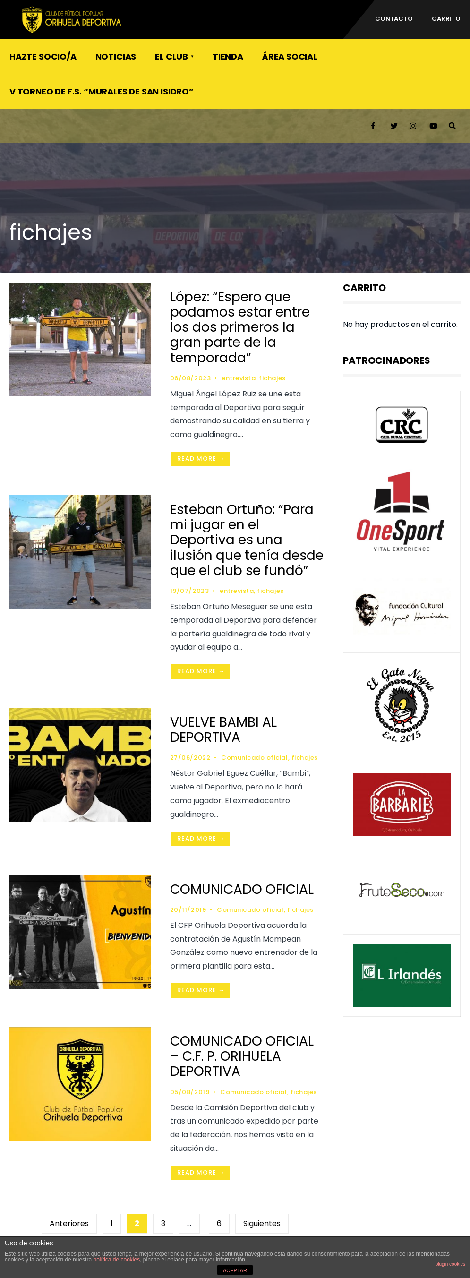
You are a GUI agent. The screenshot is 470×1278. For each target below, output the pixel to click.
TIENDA (228, 56)
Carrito (446, 18)
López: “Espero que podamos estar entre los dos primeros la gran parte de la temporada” (240, 327)
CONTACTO (394, 18)
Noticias (116, 56)
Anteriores (69, 1223)
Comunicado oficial (254, 757)
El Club (171, 56)
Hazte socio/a (43, 56)
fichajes (272, 378)
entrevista (239, 378)
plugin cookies (450, 1264)
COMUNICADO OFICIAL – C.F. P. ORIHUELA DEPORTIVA (242, 1056)
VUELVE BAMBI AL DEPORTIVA (223, 729)
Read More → (201, 458)
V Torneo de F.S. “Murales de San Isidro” (101, 91)
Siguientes (262, 1223)
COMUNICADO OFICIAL (242, 889)
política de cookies (116, 1259)
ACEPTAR (235, 1270)
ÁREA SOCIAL (289, 56)
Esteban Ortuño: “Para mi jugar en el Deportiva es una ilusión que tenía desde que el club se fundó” (247, 540)
